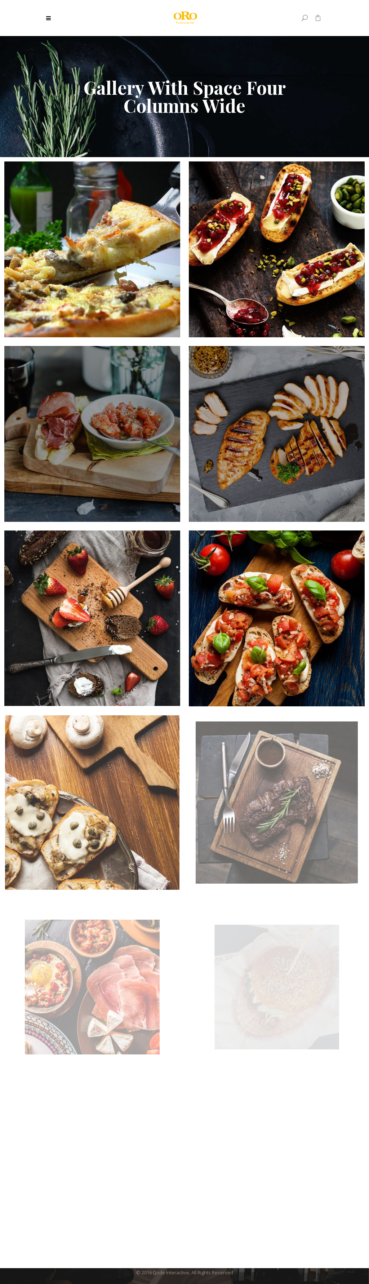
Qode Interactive (171, 1272)
